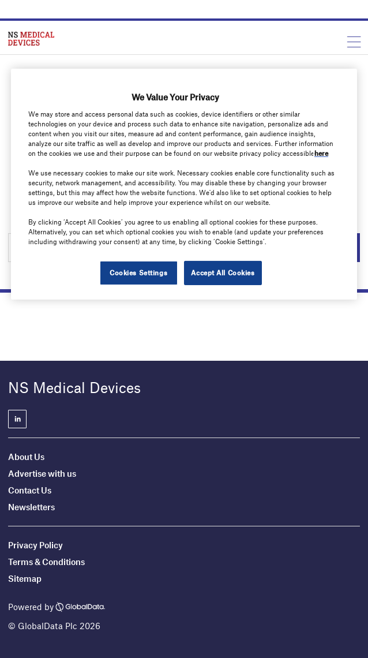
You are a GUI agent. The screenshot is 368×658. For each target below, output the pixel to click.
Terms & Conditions (46, 561)
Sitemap (25, 578)
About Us (26, 456)
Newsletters (31, 507)
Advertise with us (42, 473)
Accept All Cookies (222, 272)
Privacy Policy (35, 545)
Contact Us (29, 490)
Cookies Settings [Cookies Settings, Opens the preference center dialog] (138, 272)
